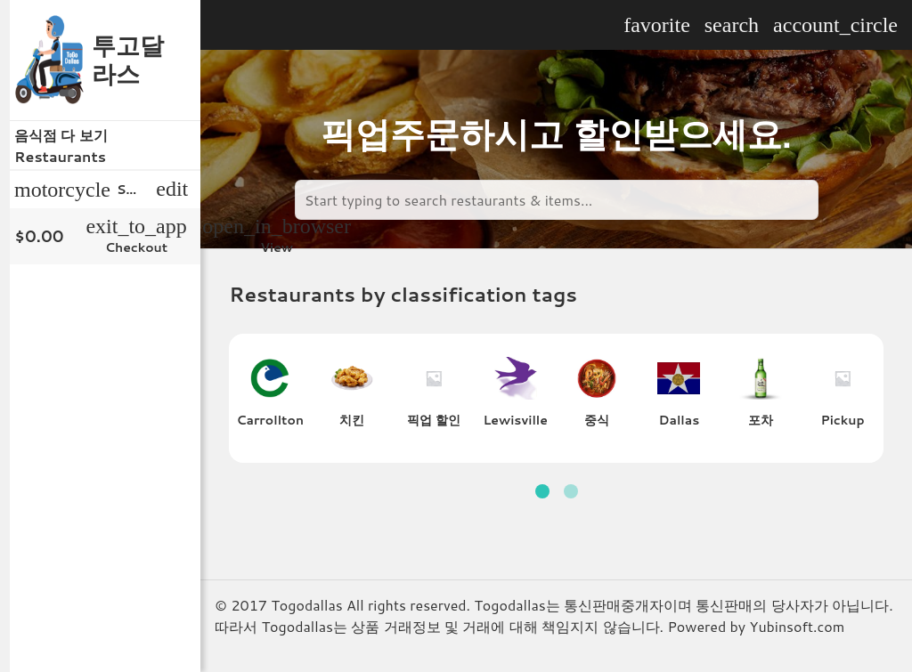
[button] (542, 491)
